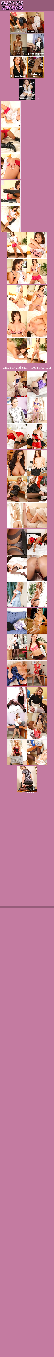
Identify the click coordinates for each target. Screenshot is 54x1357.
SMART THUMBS (30, 792)
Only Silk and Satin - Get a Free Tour (27, 367)
